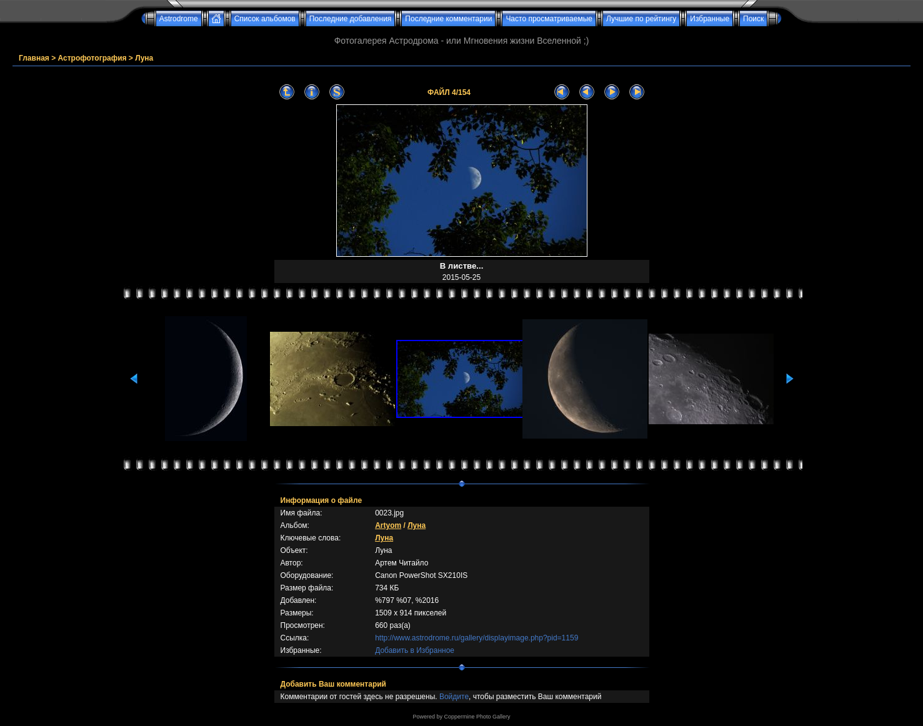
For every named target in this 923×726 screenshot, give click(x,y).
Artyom (388, 525)
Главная (34, 58)
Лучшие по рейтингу (641, 18)
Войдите (454, 696)
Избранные (709, 18)
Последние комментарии (448, 18)
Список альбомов (265, 18)
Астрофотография (92, 58)
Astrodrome (178, 18)
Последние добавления (350, 18)
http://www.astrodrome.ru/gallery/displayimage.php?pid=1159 (476, 638)
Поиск (753, 18)
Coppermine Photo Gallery (477, 717)
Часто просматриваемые (549, 18)
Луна (144, 58)
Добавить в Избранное (414, 650)
